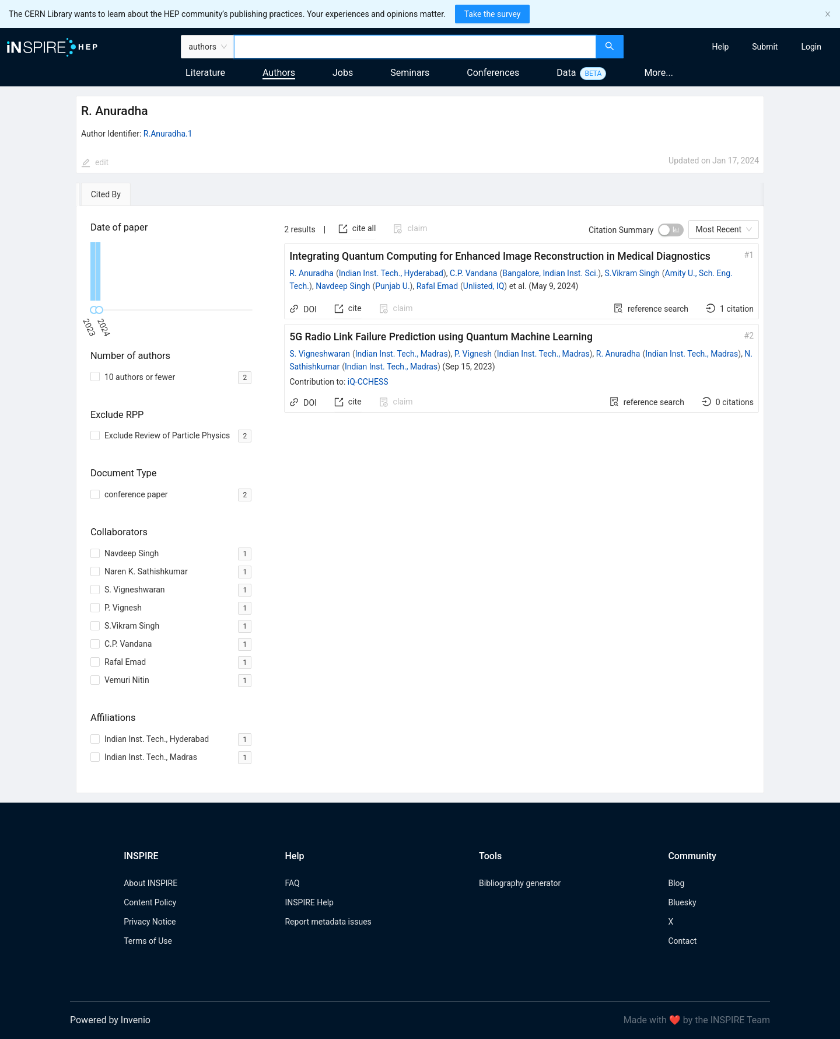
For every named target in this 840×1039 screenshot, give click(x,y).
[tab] (109, 194)
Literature (205, 72)
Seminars (409, 72)
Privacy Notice (150, 921)
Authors (278, 72)
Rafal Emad (437, 286)
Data (566, 72)
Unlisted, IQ (483, 286)
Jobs (342, 72)
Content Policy (150, 902)
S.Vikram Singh (631, 273)
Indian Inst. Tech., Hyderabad (391, 273)
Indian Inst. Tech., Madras (401, 353)
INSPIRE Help (309, 902)
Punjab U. (392, 286)
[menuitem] (720, 46)
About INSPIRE (150, 883)
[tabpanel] (420, 499)
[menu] (733, 46)
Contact (682, 941)
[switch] (671, 230)
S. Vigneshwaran (319, 353)
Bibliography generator (520, 883)
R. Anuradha (311, 273)
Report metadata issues (328, 921)
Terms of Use (148, 941)
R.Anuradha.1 (168, 133)
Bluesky (682, 902)
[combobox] (415, 46)
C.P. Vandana (473, 273)
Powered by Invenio (110, 1020)
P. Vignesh (473, 353)
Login (811, 46)
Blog (676, 883)
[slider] (99, 310)
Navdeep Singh (343, 286)
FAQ (292, 883)
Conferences (493, 72)
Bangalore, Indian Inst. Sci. (550, 273)
